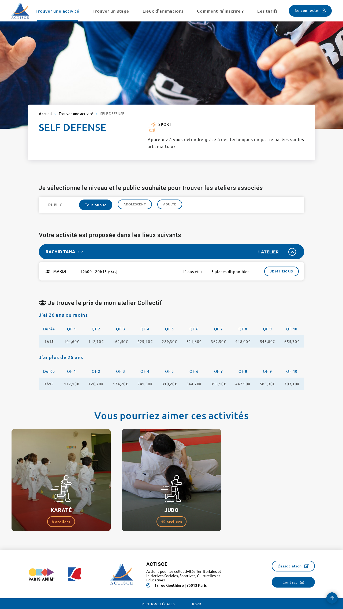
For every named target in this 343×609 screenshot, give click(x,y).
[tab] (171, 251)
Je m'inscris (281, 271)
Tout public (95, 204)
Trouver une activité (76, 113)
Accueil (45, 113)
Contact (290, 582)
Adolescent (135, 204)
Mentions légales (158, 604)
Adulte (169, 204)
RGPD (197, 604)
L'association (290, 566)
